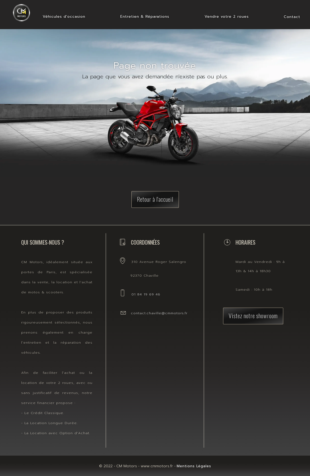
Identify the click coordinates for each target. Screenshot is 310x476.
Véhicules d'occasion (64, 16)
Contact (292, 17)
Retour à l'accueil (155, 199)
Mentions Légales (194, 466)
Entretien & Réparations (144, 16)
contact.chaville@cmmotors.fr (159, 313)
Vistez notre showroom (253, 315)
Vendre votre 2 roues (227, 16)
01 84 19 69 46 (145, 294)
